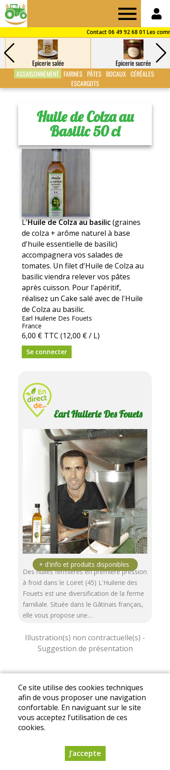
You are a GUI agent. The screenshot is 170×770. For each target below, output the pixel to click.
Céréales (142, 73)
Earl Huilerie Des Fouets (98, 414)
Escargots (85, 83)
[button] (161, 53)
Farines (73, 73)
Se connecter (46, 351)
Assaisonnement (37, 73)
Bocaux (116, 73)
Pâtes (94, 73)
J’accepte (85, 753)
